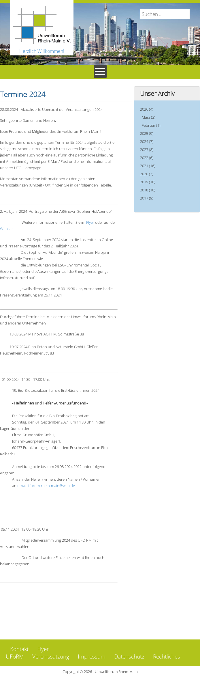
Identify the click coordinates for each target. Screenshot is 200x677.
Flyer (90, 222)
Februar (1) (151, 125)
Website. (7, 228)
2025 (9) (146, 133)
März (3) (148, 117)
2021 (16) (147, 165)
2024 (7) (146, 141)
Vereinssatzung (50, 656)
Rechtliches (166, 656)
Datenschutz (129, 656)
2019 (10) (147, 181)
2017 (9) (146, 198)
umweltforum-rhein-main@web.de (46, 485)
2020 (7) (146, 173)
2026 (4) (146, 109)
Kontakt (19, 649)
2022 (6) (146, 157)
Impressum (91, 656)
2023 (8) (146, 149)
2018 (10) (147, 190)
